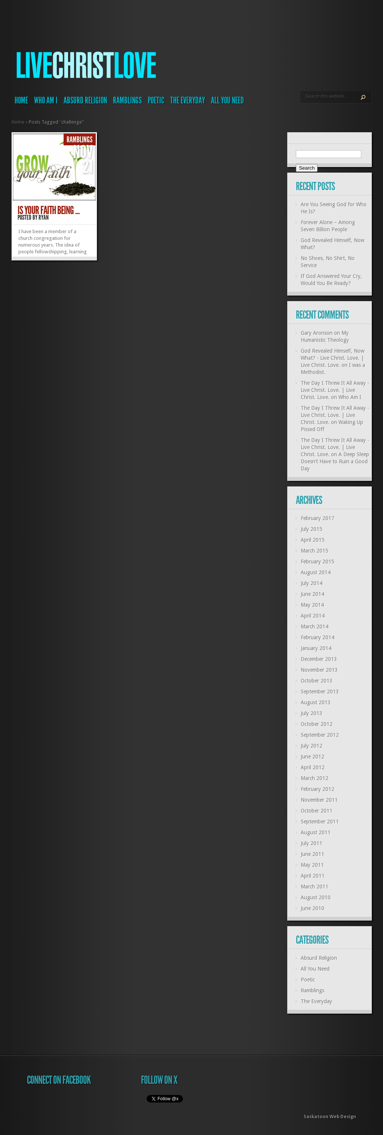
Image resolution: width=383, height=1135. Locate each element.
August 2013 (316, 702)
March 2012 (314, 778)
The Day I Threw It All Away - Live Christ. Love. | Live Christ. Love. (335, 390)
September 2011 (320, 822)
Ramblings (127, 100)
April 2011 (313, 876)
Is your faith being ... (49, 210)
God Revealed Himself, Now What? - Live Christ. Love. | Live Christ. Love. (332, 358)
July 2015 (311, 529)
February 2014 (317, 637)
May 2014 (312, 605)
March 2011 (314, 887)
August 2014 (316, 572)
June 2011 (312, 854)
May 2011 (312, 865)
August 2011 (316, 832)
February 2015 (317, 562)
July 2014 (311, 583)
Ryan (44, 217)
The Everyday (187, 100)
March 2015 (314, 551)
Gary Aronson (317, 333)
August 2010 (316, 897)
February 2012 (317, 789)
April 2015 (313, 540)
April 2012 (313, 767)
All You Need (227, 100)
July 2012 (311, 746)
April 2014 (313, 616)
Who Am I (46, 100)
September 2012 (320, 735)
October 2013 (317, 681)
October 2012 (317, 724)
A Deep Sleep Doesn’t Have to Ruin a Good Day (335, 461)
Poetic (156, 100)
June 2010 (312, 908)
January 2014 (316, 648)
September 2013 (320, 692)
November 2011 (319, 800)
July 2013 (311, 713)
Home (21, 100)
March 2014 (314, 627)
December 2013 (319, 659)
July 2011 (311, 843)
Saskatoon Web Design (330, 1116)
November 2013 (319, 670)
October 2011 (317, 811)
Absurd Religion (85, 100)
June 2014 (312, 594)
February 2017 (317, 518)
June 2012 (312, 757)
